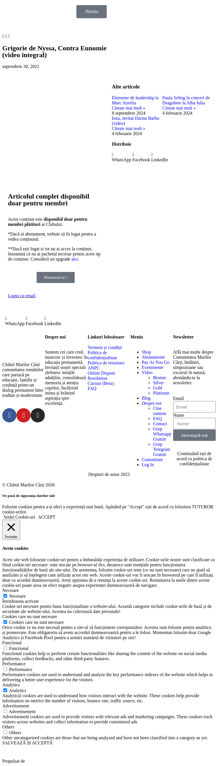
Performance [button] (14, 663)
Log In (148, 464)
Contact (160, 423)
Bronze (159, 377)
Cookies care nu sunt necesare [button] (29, 616)
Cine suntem (159, 411)
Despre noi (152, 403)
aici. (75, 259)
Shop (146, 352)
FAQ (157, 418)
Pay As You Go (155, 362)
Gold (157, 387)
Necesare (17, 596)
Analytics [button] (11, 684)
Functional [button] (12, 642)
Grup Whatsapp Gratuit (162, 433)
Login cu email (21, 295)
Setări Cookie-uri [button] (19, 517)
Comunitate (152, 459)
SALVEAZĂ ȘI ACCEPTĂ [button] (27, 742)
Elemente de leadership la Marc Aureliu (135, 100)
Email (178, 398)
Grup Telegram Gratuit (161, 449)
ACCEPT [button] (46, 517)
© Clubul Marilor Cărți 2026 (28, 484)
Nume (178, 415)
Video (147, 372)
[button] (3, 36)
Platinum (161, 393)
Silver (158, 382)
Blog (146, 398)
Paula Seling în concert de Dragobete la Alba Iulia (186, 100)
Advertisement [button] (15, 705)
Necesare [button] (10, 590)
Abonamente (153, 357)
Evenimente (152, 367)
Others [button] (8, 726)
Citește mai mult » (128, 108)
